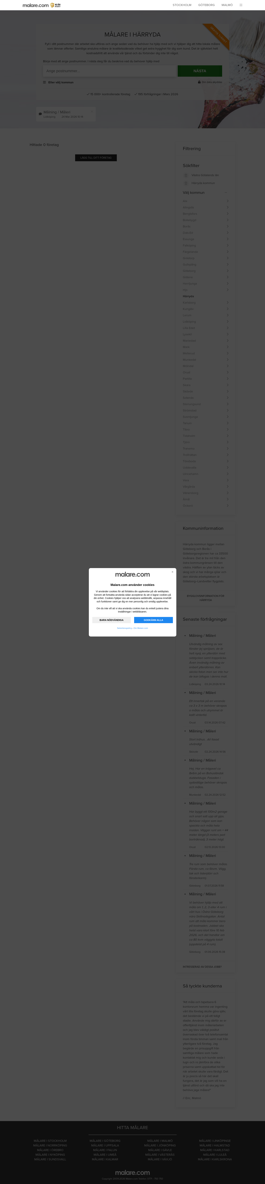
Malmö (227, 5)
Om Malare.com (141, 628)
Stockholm (182, 5)
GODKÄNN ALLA (153, 620)
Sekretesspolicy (124, 628)
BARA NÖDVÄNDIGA (111, 620)
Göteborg (206, 5)
